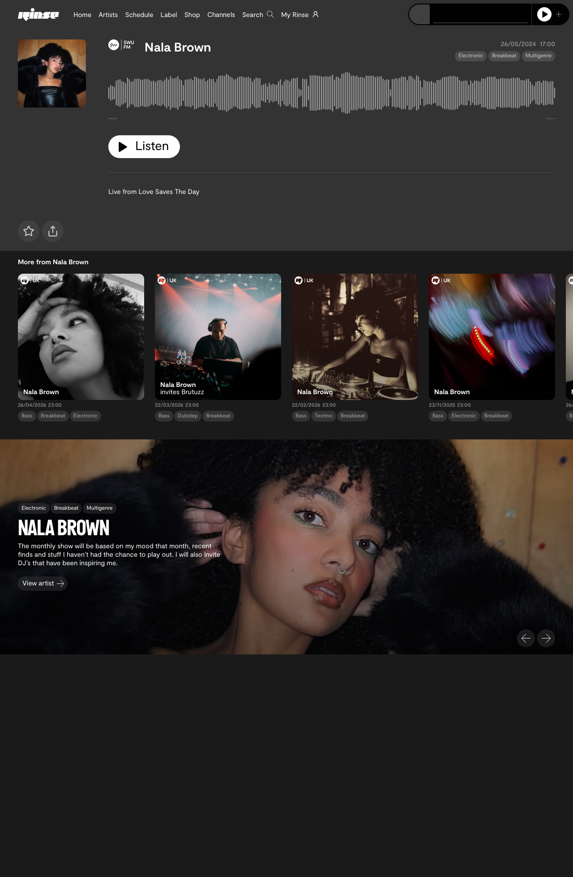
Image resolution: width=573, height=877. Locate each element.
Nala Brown (178, 46)
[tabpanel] (331, 95)
